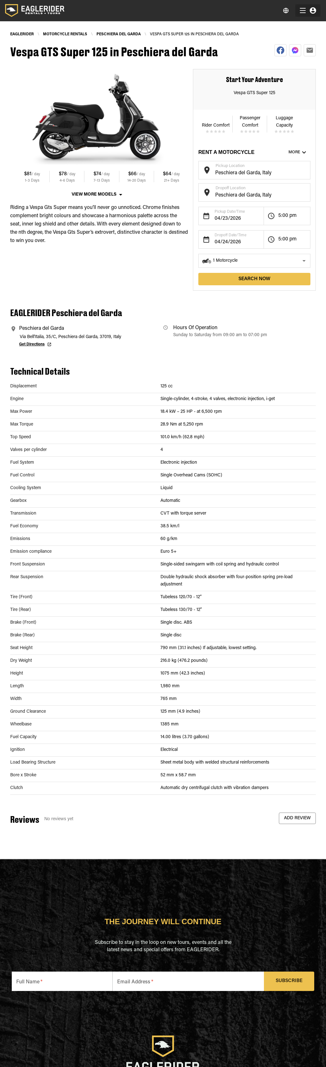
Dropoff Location (230, 188)
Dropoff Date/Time (230, 235)
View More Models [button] (94, 194)
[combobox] (249, 173)
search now (254, 279)
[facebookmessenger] (295, 50)
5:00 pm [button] (287, 215)
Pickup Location (230, 166)
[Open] (307, 169)
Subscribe (289, 981)
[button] (254, 260)
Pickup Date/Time (230, 212)
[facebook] (280, 50)
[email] (310, 50)
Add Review (297, 818)
